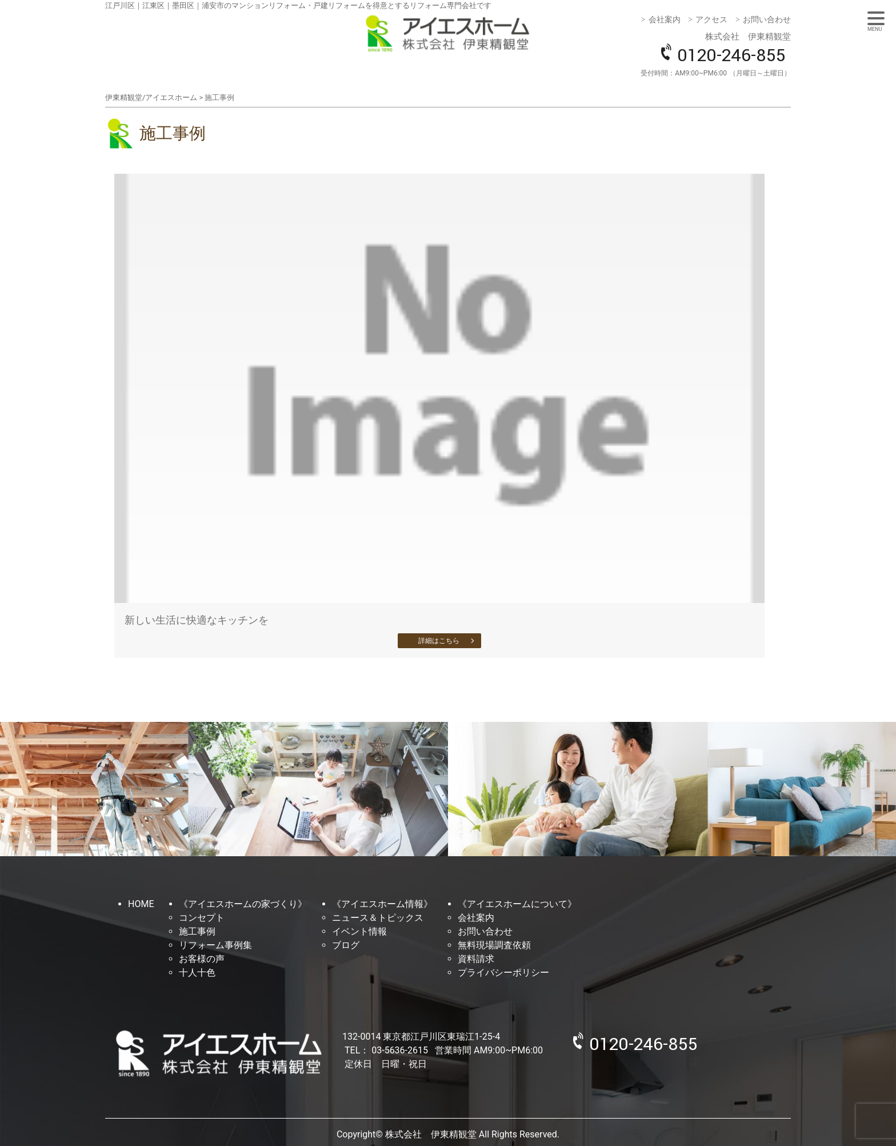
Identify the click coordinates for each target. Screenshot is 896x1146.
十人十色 (197, 972)
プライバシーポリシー (503, 972)
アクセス (711, 19)
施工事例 (197, 931)
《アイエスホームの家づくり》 (243, 904)
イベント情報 (359, 931)
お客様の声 (202, 958)
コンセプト (202, 917)
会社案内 (665, 19)
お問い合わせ (767, 19)
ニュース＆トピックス (377, 917)
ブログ (345, 945)
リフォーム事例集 (215, 945)
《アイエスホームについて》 (517, 904)
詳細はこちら (438, 641)
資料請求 (476, 958)
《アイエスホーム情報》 (382, 904)
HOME (141, 904)
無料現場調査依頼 (494, 945)
